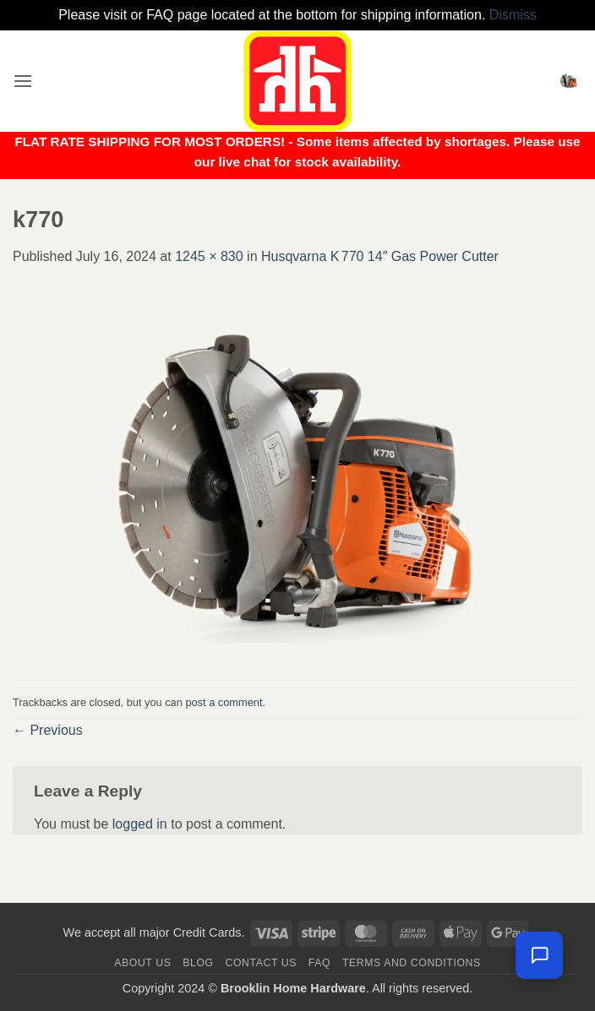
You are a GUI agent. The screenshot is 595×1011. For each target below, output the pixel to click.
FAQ (319, 963)
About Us (142, 963)
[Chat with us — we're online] (539, 955)
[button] (23, 80)
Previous (48, 730)
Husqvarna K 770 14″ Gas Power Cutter (380, 256)
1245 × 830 (209, 256)
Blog (198, 963)
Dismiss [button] (513, 15)
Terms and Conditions (411, 963)
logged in (139, 824)
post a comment (223, 702)
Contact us (262, 963)
